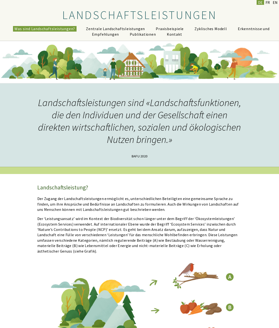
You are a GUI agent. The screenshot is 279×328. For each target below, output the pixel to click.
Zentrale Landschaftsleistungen (115, 28)
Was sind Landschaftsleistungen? (44, 28)
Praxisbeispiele (170, 28)
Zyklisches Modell (211, 28)
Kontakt (174, 34)
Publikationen (143, 34)
